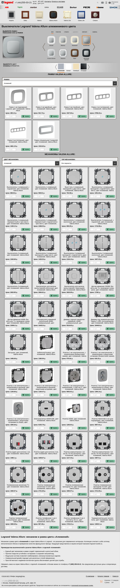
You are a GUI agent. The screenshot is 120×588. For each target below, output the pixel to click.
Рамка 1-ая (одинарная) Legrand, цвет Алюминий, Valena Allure (18, 108)
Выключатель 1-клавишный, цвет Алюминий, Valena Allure (46, 188)
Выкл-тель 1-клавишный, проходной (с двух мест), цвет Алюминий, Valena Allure (74, 188)
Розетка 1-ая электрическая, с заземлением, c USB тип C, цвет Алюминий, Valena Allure (74, 387)
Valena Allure (53, 20)
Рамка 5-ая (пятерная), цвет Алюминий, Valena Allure (18, 141)
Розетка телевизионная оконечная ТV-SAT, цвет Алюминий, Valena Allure (46, 486)
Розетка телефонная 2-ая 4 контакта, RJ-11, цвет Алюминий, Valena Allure (74, 519)
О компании (90, 576)
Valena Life (67, 20)
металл (84, 32)
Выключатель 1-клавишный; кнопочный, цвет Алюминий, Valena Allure (74, 221)
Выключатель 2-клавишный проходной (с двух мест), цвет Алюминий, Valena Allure (46, 255)
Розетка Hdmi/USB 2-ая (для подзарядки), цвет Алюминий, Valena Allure (102, 420)
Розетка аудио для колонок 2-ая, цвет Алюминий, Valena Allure (46, 452)
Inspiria (11, 20)
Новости (115, 576)
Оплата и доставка (58, 1)
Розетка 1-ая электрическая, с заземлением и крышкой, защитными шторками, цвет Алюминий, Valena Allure (46, 388)
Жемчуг (63, 45)
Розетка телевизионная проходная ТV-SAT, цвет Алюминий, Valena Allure (102, 486)
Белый (51, 45)
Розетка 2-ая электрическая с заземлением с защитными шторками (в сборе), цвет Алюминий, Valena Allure (18, 421)
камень (94, 32)
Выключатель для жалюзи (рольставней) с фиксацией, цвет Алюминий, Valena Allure (74, 288)
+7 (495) (23, 3)
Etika (25, 20)
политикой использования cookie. (82, 585)
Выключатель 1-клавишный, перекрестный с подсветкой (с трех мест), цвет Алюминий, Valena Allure (46, 222)
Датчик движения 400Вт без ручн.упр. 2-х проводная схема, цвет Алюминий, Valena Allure (18, 321)
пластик (58, 32)
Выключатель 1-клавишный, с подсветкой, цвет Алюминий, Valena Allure (18, 188)
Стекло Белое (51, 58)
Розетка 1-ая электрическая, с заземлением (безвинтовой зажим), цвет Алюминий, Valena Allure (74, 355)
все (52, 32)
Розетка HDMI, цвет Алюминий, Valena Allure (74, 419)
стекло (66, 32)
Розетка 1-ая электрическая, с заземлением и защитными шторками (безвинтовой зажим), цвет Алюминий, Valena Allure (102, 355)
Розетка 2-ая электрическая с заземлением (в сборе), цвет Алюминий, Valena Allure (102, 387)
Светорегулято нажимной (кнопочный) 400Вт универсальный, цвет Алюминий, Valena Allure (46, 322)
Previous (44, 47)
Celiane (95, 20)
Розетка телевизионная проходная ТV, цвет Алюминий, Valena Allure (74, 486)
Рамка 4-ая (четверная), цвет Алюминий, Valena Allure (102, 108)
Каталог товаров (103, 576)
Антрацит (84, 70)
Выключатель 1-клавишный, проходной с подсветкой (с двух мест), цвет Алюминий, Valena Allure (102, 189)
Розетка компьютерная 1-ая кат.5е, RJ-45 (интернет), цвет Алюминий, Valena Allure (74, 453)
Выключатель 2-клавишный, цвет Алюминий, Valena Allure (18, 254)
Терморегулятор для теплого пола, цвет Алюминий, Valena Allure (102, 519)
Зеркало (63, 58)
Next (93, 47)
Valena (39, 20)
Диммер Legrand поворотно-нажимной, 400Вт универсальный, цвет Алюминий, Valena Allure (74, 322)
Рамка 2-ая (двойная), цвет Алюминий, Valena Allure (46, 108)
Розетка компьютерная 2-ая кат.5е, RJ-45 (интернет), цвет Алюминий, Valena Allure (102, 453)
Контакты (48, 1)
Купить (26, 116)
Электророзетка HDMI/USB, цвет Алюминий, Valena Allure (46, 419)
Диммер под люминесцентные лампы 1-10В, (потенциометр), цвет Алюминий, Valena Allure (102, 321)
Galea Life (81, 20)
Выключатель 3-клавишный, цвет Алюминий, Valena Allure (18, 287)
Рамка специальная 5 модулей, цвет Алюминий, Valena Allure (46, 141)
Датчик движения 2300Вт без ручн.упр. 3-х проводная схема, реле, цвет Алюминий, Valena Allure (102, 289)
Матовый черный (86, 59)
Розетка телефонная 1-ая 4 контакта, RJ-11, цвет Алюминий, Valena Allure (46, 519)
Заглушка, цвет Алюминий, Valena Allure (18, 353)
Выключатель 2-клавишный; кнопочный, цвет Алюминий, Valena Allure (102, 255)
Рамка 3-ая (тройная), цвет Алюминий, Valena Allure (74, 108)
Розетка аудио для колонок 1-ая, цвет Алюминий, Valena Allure (18, 452)
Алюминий (86, 45)
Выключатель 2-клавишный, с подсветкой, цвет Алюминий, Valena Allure (102, 221)
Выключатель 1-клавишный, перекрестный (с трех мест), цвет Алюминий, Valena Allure (18, 221)
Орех (74, 58)
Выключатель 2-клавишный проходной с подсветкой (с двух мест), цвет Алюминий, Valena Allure (74, 255)
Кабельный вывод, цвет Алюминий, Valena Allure (46, 353)
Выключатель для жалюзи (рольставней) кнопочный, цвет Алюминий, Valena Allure (46, 288)
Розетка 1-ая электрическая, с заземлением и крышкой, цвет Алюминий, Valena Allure (18, 387)
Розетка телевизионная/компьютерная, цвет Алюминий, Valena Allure (18, 519)
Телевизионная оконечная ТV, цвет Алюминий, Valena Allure (18, 486)
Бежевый (74, 45)
